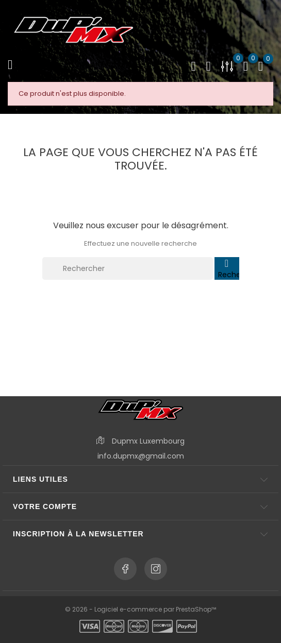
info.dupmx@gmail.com (140, 456)
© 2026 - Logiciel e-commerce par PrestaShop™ (140, 609)
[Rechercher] (127, 268)
